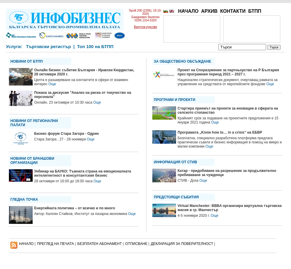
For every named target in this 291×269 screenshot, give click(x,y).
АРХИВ (209, 11)
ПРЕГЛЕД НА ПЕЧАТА (55, 244)
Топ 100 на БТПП (95, 46)
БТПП (254, 11)
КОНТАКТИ (233, 11)
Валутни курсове (145, 27)
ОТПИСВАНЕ (136, 244)
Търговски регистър (48, 46)
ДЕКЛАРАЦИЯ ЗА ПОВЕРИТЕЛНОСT (182, 244)
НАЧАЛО (188, 11)
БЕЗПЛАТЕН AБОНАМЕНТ (100, 244)
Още (52, 84)
